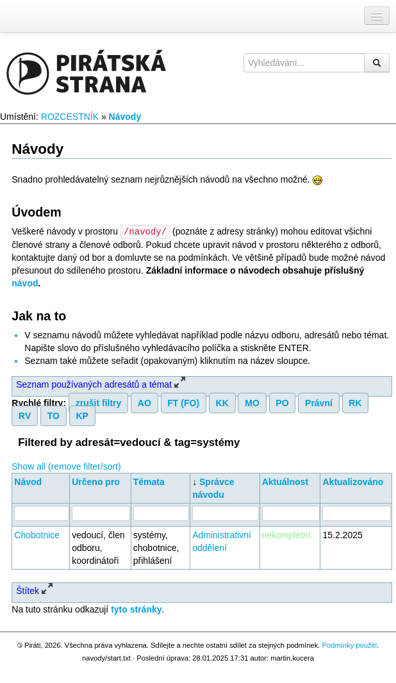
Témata (149, 481)
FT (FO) (183, 402)
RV (25, 415)
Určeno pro (96, 481)
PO (282, 402)
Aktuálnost (285, 481)
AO (144, 402)
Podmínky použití (349, 644)
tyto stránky (136, 609)
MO (252, 402)
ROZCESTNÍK (70, 116)
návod (25, 282)
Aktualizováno (352, 481)
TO (53, 415)
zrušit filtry (99, 402)
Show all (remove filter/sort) (66, 466)
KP (82, 415)
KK (222, 402)
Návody (125, 116)
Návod (28, 481)
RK (355, 402)
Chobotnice (37, 534)
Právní (319, 402)
